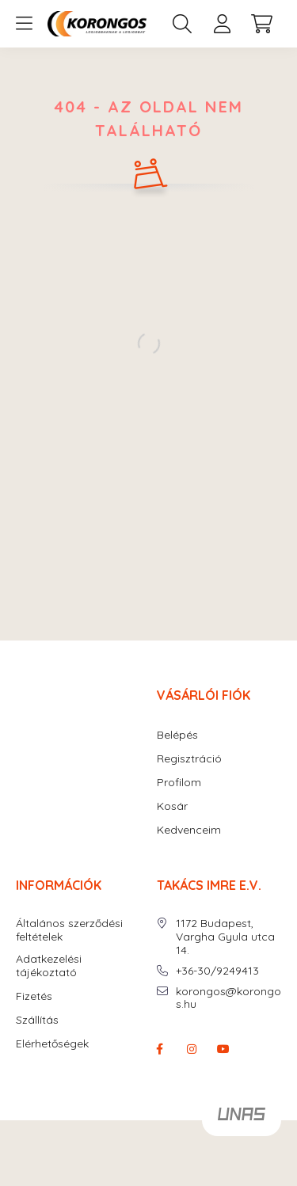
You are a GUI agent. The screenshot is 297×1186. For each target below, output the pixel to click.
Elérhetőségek (52, 1044)
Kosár (172, 806)
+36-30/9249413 (217, 971)
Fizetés (34, 996)
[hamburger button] (24, 24)
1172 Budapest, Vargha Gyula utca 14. (225, 936)
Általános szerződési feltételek (69, 930)
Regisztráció (189, 759)
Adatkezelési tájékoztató (49, 965)
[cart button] (261, 24)
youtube (223, 1049)
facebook (160, 1049)
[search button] (182, 24)
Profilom (179, 782)
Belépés (177, 735)
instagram (192, 1049)
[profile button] (222, 24)
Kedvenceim (189, 830)
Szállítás (37, 1020)
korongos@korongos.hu (228, 998)
